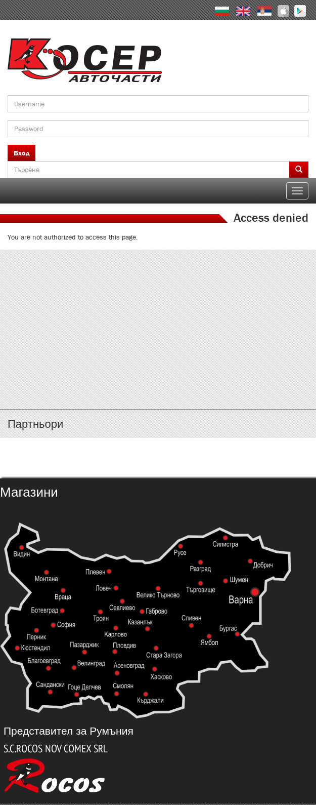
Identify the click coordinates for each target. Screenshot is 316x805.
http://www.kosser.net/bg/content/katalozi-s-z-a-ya (158, 370)
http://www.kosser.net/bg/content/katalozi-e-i (158, 311)
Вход (21, 152)
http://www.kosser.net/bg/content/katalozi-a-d (158, 281)
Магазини (29, 492)
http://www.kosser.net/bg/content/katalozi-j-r (158, 341)
